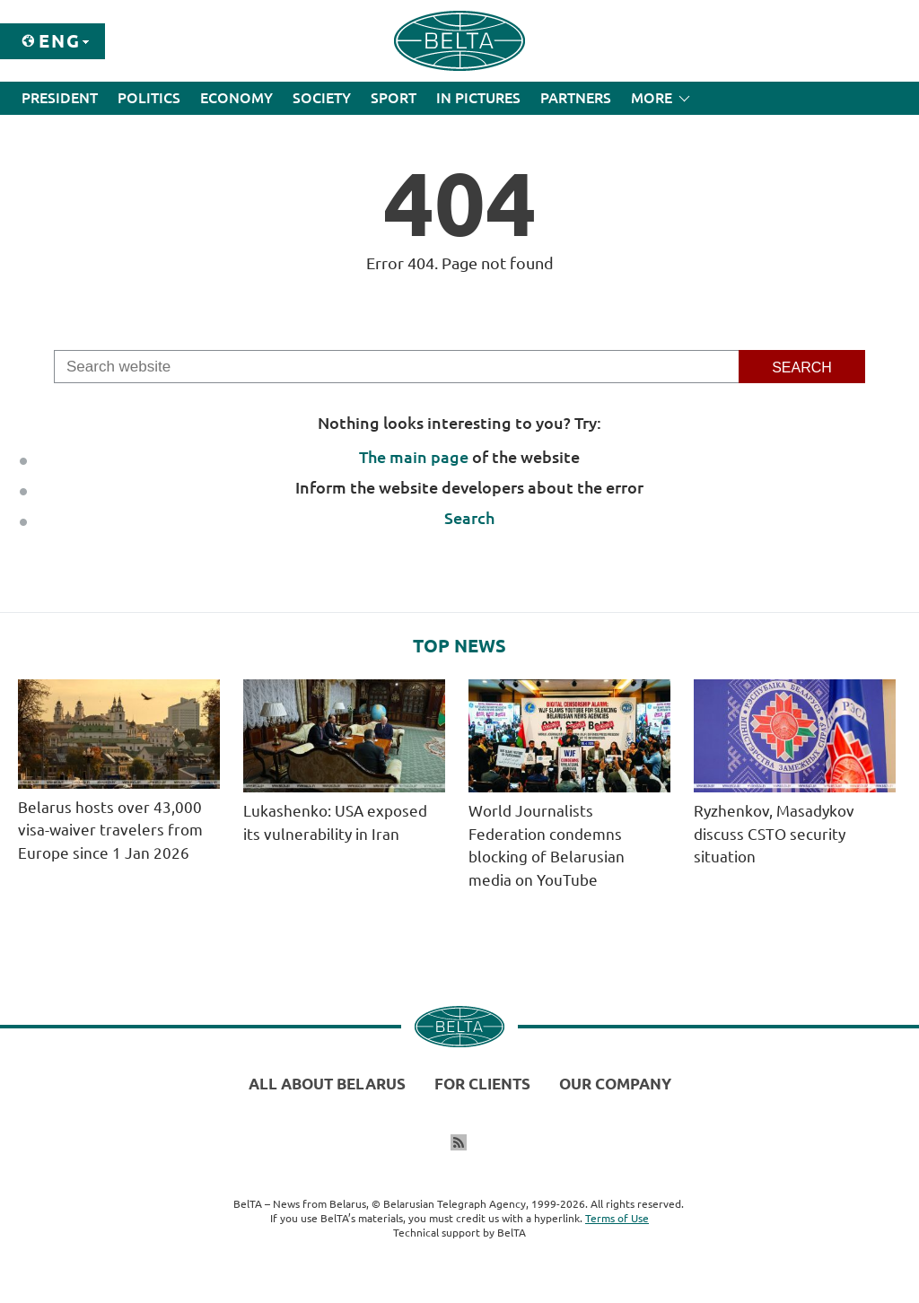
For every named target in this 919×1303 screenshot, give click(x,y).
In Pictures (478, 98)
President (60, 98)
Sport (393, 98)
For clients (482, 1083)
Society (322, 98)
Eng (60, 41)
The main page (413, 457)
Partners (575, 98)
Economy (236, 98)
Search (469, 518)
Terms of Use (617, 1218)
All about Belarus (327, 1083)
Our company (615, 1083)
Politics (149, 98)
